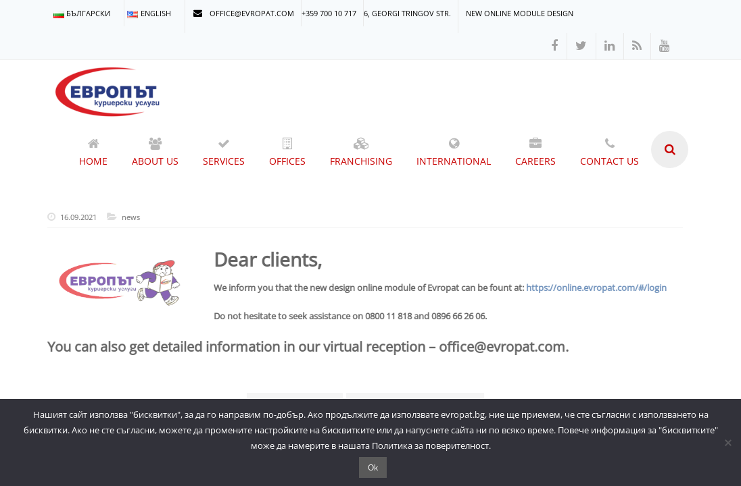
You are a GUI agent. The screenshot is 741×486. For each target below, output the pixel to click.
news (127, 217)
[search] (669, 149)
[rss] (637, 46)
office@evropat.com (243, 13)
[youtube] (664, 46)
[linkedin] (609, 46)
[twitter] (581, 46)
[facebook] (554, 46)
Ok (373, 467)
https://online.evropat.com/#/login (593, 287)
